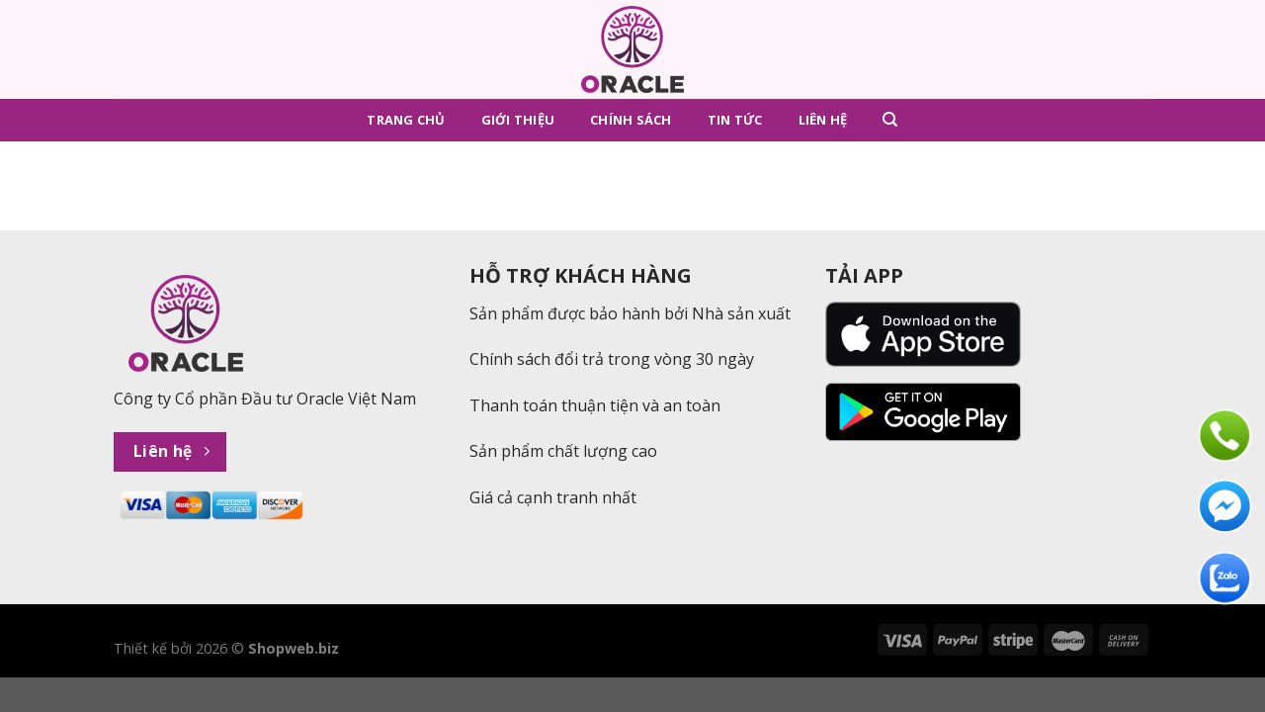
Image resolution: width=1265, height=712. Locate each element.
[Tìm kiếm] (890, 119)
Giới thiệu (518, 120)
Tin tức (735, 120)
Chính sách (631, 120)
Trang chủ (406, 120)
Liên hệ (823, 120)
